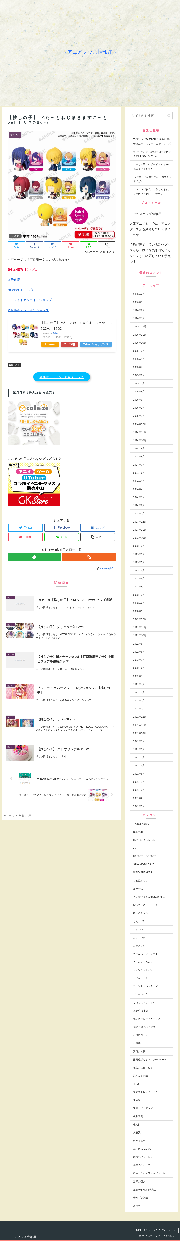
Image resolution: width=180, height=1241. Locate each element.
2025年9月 (139, 350)
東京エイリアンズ (143, 1108)
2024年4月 (139, 489)
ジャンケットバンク (144, 970)
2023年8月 (139, 554)
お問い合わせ (141, 1230)
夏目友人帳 (139, 1051)
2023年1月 (139, 611)
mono (136, 848)
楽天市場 (14, 280)
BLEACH (138, 831)
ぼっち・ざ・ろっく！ (145, 905)
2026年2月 (139, 310)
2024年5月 (139, 481)
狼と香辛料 (139, 1140)
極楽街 (137, 1124)
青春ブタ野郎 (140, 1197)
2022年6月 (139, 668)
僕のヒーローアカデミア (146, 1018)
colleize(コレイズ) (20, 290)
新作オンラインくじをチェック (61, 377)
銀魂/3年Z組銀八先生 (144, 1189)
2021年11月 (139, 725)
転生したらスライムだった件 (149, 1173)
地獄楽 (137, 1043)
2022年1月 (139, 708)
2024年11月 (139, 432)
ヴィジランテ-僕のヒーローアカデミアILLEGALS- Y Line (152, 154)
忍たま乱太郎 (140, 1075)
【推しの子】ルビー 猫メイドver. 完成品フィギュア (151, 166)
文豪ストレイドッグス (145, 1092)
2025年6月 (139, 375)
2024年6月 (139, 472)
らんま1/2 (138, 921)
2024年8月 (139, 456)
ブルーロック (140, 994)
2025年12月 (139, 326)
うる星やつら (140, 880)
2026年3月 (139, 302)
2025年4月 (139, 391)
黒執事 (137, 1205)
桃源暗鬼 (138, 1116)
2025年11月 (139, 334)
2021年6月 (139, 765)
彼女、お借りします (144, 1067)
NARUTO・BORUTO (144, 856)
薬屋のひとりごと (143, 1165)
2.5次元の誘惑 (141, 823)
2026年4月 (139, 294)
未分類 (137, 1100)
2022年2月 (139, 700)
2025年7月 (139, 367)
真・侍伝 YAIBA (142, 1149)
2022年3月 (139, 692)
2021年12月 (139, 716)
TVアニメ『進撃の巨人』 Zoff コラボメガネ (152, 179)
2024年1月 (139, 513)
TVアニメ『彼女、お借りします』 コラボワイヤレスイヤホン (152, 191)
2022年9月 (139, 643)
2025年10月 (139, 342)
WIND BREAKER (142, 872)
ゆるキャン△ (140, 913)
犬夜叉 (137, 1132)
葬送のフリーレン (143, 1157)
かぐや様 (138, 888)
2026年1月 (139, 318)
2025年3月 (139, 399)
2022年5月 (139, 676)
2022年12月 (139, 619)
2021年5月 (139, 773)
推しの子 (14, 365)
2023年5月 (139, 578)
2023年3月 (139, 594)
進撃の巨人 (139, 1181)
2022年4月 (139, 684)
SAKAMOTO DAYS (143, 864)
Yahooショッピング (95, 344)
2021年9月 (139, 741)
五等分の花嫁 (140, 1010)
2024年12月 (139, 424)
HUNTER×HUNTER (144, 840)
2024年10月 (139, 440)
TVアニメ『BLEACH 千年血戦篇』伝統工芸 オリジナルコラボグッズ (152, 141)
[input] (151, 116)
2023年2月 (139, 603)
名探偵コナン (140, 1035)
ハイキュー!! (140, 978)
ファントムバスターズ (145, 986)
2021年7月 (139, 757)
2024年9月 (139, 448)
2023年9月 (139, 546)
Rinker (55, 333)
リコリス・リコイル (144, 1002)
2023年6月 (139, 570)
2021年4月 (139, 781)
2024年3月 (139, 497)
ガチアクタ (139, 945)
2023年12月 (139, 521)
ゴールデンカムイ (143, 962)
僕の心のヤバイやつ (144, 1027)
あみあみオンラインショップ (28, 310)
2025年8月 (139, 359)
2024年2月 (139, 505)
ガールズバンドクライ (145, 953)
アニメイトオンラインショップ (30, 300)
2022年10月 (139, 635)
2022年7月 (139, 659)
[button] (169, 116)
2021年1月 (139, 806)
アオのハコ (139, 929)
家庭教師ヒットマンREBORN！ (150, 1059)
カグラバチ (139, 937)
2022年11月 (139, 627)
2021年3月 (139, 790)
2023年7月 (139, 562)
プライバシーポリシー (164, 1230)
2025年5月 (139, 383)
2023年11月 (139, 529)
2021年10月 (139, 733)
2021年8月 (139, 749)
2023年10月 (139, 537)
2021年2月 (139, 798)
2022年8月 (139, 651)
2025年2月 (139, 407)
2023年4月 (139, 586)
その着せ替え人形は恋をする (149, 896)
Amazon (50, 344)
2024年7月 (139, 464)
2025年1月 (139, 415)
